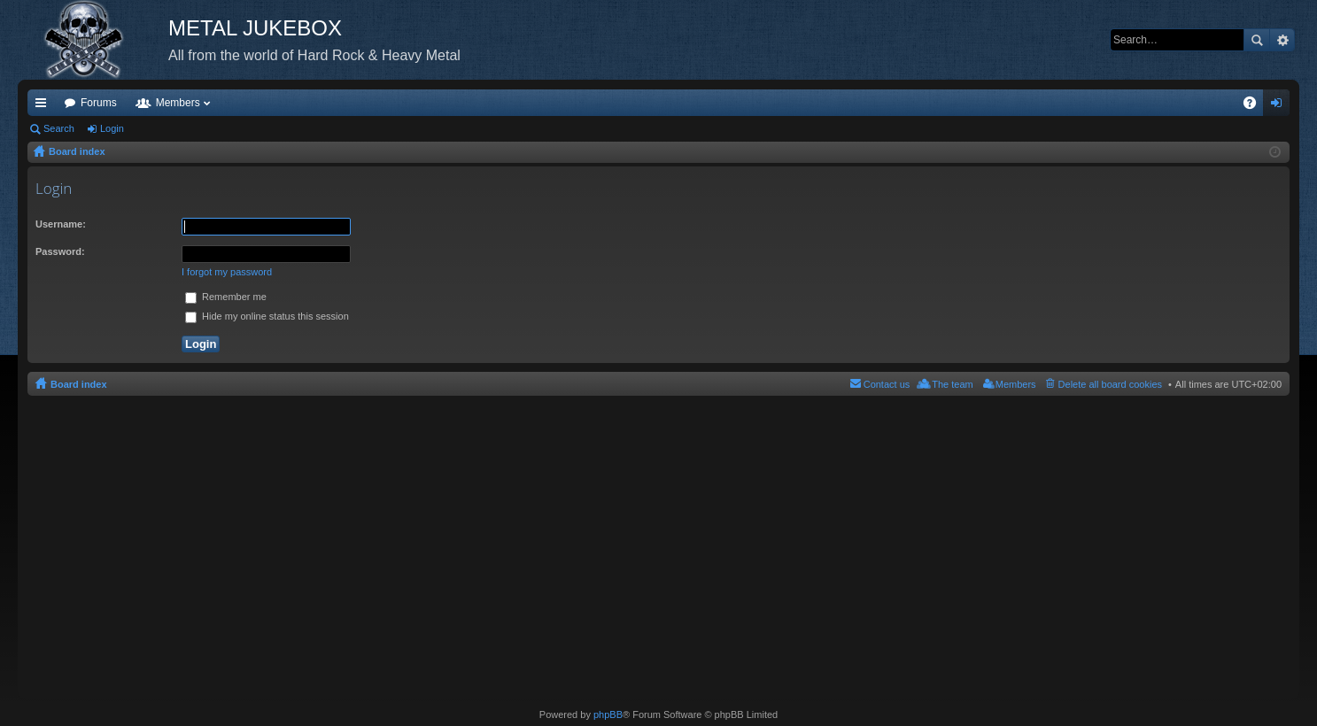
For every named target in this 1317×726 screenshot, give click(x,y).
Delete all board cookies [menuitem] (1110, 384)
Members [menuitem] (1015, 384)
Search (1256, 39)
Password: (60, 251)
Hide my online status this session (267, 316)
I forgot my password (227, 271)
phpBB (608, 714)
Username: (60, 224)
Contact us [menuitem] (887, 384)
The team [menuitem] (952, 384)
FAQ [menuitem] (1255, 106)
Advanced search (1282, 39)
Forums (99, 103)
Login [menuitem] (1280, 106)
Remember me (226, 296)
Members (178, 103)
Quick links (44, 106)
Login (112, 128)
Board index (78, 384)
